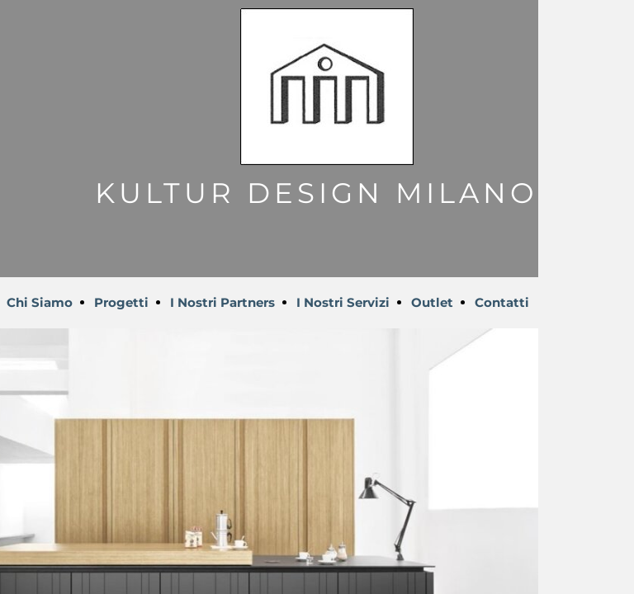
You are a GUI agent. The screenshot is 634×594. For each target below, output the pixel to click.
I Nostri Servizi (343, 302)
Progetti (121, 302)
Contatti (502, 302)
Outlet (432, 302)
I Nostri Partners (222, 302)
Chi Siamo (40, 302)
